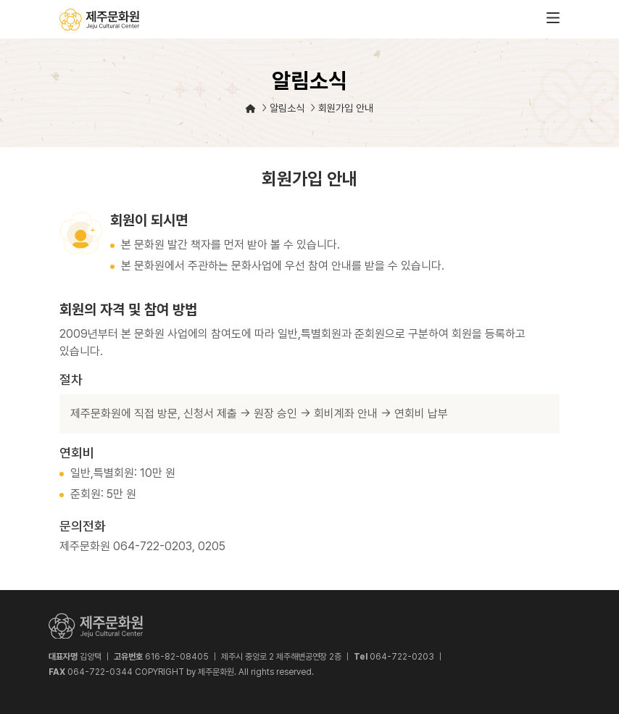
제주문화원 (99, 19)
